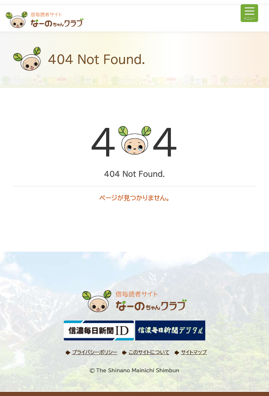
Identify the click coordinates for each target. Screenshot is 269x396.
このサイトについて (149, 352)
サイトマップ (194, 352)
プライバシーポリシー (94, 352)
